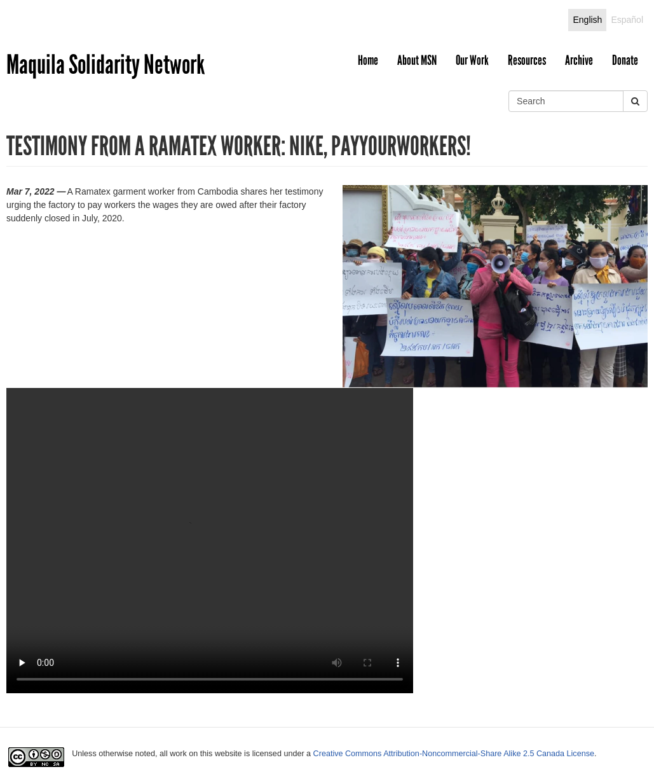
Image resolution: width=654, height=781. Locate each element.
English (587, 20)
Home (368, 60)
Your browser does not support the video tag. (209, 540)
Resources (527, 60)
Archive (579, 60)
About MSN (417, 60)
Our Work (472, 60)
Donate (625, 60)
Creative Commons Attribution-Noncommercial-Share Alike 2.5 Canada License (453, 753)
